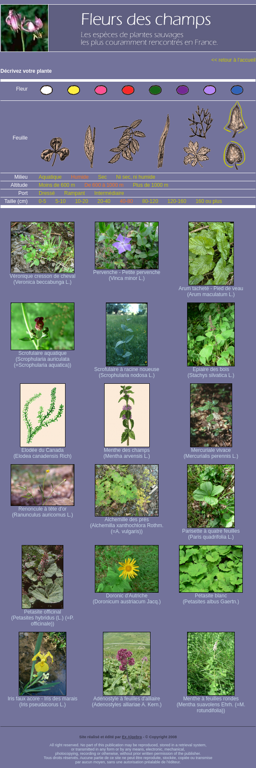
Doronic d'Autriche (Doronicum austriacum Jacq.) (127, 596)
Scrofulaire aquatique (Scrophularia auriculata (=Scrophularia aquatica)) (42, 356)
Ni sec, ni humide (135, 177)
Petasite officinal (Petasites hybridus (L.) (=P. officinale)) (42, 615)
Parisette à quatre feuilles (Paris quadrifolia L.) (210, 531)
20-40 (104, 201)
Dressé (47, 193)
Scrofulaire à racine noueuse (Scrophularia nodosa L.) (126, 370)
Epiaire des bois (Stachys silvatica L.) (211, 370)
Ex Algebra (132, 737)
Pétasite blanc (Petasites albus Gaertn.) (211, 596)
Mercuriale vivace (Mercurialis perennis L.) (211, 451)
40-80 (126, 201)
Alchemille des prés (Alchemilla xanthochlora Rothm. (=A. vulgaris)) (127, 523)
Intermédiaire (109, 193)
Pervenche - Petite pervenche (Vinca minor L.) (126, 273)
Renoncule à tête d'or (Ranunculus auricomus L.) (42, 509)
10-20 (81, 201)
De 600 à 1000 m (103, 185)
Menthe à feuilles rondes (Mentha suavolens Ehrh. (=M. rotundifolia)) (210, 702)
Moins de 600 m (57, 185)
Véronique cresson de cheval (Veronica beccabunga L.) (43, 276)
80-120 (150, 201)
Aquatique (50, 177)
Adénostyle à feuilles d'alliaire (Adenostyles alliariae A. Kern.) (127, 699)
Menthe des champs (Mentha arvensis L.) (126, 451)
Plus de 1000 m (150, 185)
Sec (102, 177)
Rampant (74, 193)
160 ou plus (209, 201)
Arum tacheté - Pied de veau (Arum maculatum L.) (211, 289)
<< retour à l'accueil (233, 60)
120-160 (177, 201)
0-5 (42, 201)
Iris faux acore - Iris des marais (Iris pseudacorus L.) (42, 699)
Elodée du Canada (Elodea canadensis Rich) (43, 451)
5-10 (60, 201)
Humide (79, 177)
